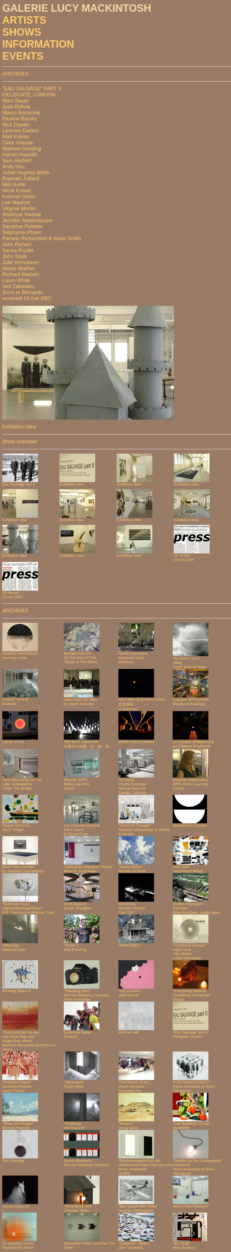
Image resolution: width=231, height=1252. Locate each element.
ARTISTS (24, 20)
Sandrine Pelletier (22, 226)
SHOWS (21, 32)
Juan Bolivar (16, 107)
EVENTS (22, 56)
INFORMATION (38, 44)
